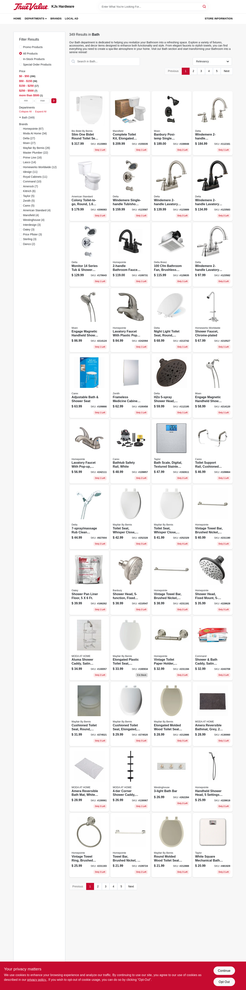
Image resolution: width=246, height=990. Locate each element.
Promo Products (33, 47)
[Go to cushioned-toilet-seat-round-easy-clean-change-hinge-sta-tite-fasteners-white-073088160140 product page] (89, 714)
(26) (36, 147)
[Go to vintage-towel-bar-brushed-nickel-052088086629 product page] (212, 517)
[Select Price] (53, 100)
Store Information (218, 18)
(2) (29, 244)
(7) (30, 186)
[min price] (26, 100)
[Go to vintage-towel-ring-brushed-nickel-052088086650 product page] (89, 845)
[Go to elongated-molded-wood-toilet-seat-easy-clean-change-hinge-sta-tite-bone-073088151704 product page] (171, 714)
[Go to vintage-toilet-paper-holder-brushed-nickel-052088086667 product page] (171, 648)
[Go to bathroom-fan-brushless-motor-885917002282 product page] (171, 254)
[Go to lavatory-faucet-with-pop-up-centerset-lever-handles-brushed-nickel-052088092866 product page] (89, 451)
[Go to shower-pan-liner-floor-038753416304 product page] (89, 583)
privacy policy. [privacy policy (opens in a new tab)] (37, 979)
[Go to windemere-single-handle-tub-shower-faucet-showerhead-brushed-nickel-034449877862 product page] (130, 189)
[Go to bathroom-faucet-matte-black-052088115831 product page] (130, 254)
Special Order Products (37, 65)
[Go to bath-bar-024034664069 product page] (171, 780)
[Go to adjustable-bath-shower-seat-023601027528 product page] (89, 386)
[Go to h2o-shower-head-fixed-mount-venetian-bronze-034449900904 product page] (171, 386)
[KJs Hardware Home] (31, 6)
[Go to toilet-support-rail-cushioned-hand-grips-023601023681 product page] (212, 451)
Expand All (40, 111)
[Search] (204, 6)
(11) (30, 171)
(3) (32, 224)
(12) (40, 167)
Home (17, 18)
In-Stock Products (34, 59)
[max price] (42, 100)
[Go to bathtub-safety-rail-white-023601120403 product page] (130, 451)
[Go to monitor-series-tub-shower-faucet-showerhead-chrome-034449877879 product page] (89, 254)
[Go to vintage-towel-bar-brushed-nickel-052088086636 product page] (171, 583)
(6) (29, 191)
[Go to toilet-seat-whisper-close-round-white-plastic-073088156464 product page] (171, 517)
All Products (30, 54)
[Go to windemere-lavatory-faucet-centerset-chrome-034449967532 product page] (212, 254)
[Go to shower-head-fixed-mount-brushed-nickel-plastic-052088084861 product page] (212, 583)
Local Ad (71, 18)
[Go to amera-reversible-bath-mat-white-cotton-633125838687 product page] (89, 780)
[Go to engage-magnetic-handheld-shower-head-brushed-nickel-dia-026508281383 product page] (89, 320)
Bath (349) (28, 117)
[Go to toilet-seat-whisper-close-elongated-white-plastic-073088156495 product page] (130, 517)
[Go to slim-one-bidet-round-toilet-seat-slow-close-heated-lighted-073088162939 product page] (89, 123)
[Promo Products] (20, 47)
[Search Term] (153, 7)
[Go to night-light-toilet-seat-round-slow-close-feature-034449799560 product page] (171, 320)
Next (227, 71)
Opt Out (224, 982)
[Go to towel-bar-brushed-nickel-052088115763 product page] (130, 845)
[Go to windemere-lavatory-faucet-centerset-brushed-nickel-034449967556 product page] (171, 189)
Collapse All (25, 111)
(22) (35, 152)
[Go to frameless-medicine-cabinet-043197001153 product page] (130, 386)
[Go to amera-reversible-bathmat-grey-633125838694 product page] (212, 714)
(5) (28, 196)
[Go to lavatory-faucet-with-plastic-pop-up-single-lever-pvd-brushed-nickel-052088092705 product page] (130, 320)
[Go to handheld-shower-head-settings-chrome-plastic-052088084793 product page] (212, 780)
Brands (56, 18)
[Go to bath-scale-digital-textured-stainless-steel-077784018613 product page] (171, 451)
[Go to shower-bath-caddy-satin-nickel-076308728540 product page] (212, 648)
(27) (29, 138)
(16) (32, 157)
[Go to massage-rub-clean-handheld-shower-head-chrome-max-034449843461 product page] (89, 517)
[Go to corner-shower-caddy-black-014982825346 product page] (130, 780)
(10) (32, 181)
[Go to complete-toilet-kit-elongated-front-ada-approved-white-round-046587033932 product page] (130, 123)
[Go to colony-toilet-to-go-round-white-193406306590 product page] (89, 189)
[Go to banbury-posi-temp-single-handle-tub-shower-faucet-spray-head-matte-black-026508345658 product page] (171, 123)
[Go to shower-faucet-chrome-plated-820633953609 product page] (212, 320)
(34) (35, 133)
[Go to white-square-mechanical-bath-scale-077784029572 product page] (212, 845)
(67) (33, 128)
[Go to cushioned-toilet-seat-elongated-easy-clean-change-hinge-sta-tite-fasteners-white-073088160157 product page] (130, 714)
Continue (224, 970)
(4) (37, 210)
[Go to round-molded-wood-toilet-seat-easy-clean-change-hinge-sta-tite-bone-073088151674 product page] (171, 845)
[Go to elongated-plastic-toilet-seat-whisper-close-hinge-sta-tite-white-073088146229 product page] (130, 648)
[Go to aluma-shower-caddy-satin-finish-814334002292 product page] (89, 648)
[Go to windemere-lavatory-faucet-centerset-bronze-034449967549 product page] (212, 189)
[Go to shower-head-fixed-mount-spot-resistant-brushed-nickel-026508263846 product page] (130, 583)
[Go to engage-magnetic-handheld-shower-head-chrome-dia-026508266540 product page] (212, 386)
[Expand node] (20, 117)
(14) (29, 162)
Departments (34, 18)
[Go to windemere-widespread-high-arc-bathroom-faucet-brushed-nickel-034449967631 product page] (212, 123)
